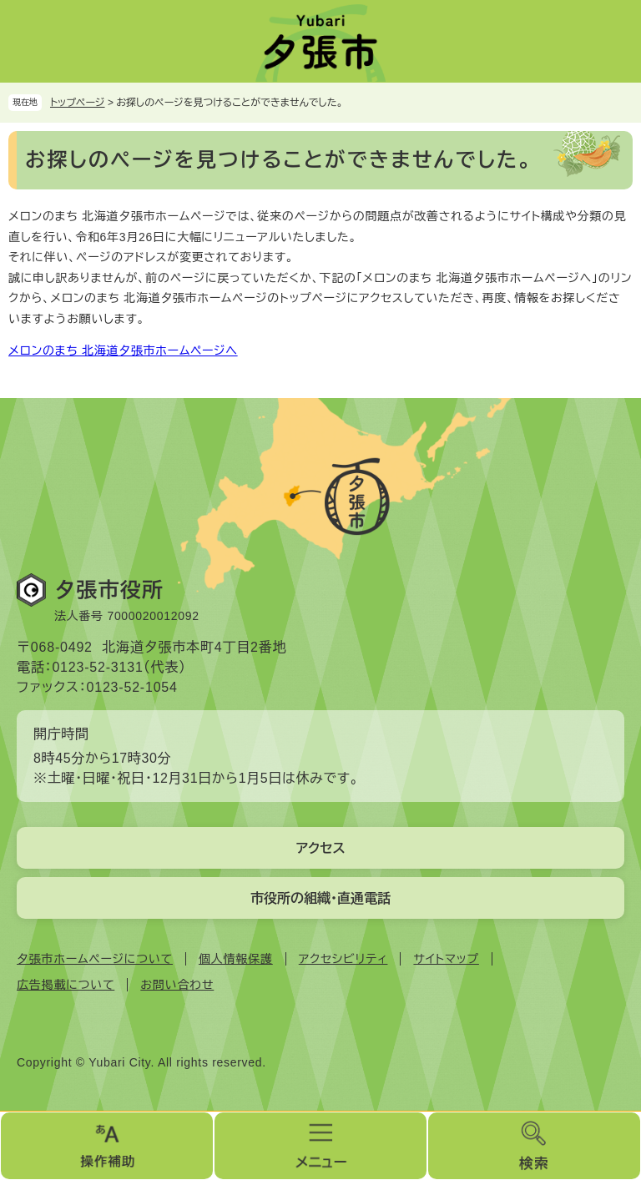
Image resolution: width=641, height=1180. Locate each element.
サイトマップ (445, 959)
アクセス (320, 848)
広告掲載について (65, 984)
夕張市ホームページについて (95, 959)
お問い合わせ (177, 984)
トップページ (77, 102)
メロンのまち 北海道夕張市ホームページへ (123, 350)
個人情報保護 (236, 959)
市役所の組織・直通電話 (320, 898)
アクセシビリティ (343, 959)
